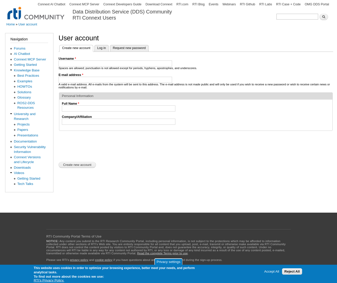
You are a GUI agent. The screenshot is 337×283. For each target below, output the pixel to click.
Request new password (129, 48)
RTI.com (182, 4)
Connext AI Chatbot (51, 4)
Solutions (24, 92)
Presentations (27, 135)
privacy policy (79, 259)
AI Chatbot (22, 54)
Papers (22, 130)
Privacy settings (168, 262)
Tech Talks (25, 184)
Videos (19, 173)
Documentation (25, 141)
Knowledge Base (26, 70)
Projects (23, 124)
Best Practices (28, 75)
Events (213, 4)
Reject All (292, 271)
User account (27, 24)
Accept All (271, 271)
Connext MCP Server (84, 4)
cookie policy (103, 259)
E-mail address (71, 75)
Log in (101, 48)
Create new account (77, 47)
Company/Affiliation (77, 117)
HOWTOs (24, 86)
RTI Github (247, 4)
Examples (24, 81)
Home (10, 24)
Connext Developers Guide (122, 4)
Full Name (70, 103)
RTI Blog (198, 4)
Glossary (24, 97)
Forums (19, 48)
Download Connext (159, 4)
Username (67, 58)
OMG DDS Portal (317, 4)
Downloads (22, 167)
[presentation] (97, 146)
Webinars (229, 4)
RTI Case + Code (288, 4)
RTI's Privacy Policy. (49, 280)
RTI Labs (265, 4)
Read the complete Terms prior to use (162, 253)
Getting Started (25, 65)
